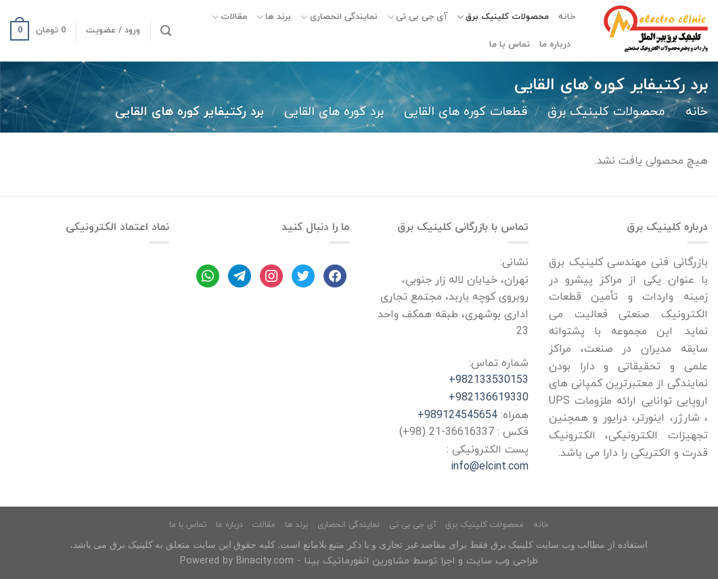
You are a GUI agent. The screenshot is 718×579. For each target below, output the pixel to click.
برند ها (273, 17)
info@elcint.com (490, 466)
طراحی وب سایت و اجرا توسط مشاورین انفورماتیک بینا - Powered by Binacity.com (359, 561)
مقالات (229, 17)
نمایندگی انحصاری (338, 17)
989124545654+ (457, 415)
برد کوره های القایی (334, 111)
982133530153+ (489, 380)
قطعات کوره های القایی (465, 111)
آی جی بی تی (417, 17)
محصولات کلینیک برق (503, 17)
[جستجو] (165, 31)
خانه (566, 17)
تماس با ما (509, 45)
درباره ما (554, 45)
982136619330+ (489, 397)
